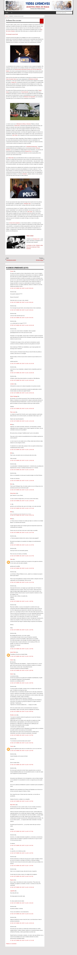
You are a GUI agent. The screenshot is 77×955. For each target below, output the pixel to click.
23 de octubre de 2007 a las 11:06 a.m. (22, 460)
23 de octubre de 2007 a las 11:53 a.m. (22, 489)
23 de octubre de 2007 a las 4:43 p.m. (22, 764)
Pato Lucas (13, 412)
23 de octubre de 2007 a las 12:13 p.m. (22, 544)
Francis (12, 746)
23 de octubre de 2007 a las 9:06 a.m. (22, 302)
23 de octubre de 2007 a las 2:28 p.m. (22, 670)
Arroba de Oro (36, 239)
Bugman (12, 879)
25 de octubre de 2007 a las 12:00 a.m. (22, 923)
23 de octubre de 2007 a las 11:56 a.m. (22, 500)
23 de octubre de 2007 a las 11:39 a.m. (22, 480)
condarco (12, 383)
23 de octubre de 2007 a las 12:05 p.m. (22, 515)
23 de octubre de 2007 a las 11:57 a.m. (22, 508)
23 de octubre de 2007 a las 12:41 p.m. (22, 582)
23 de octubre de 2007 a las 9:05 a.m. (22, 288)
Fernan (12, 271)
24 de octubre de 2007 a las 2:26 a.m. (22, 903)
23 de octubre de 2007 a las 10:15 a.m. (22, 363)
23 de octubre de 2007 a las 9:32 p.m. (22, 876)
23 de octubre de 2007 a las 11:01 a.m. (22, 421)
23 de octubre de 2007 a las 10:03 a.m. (22, 325)
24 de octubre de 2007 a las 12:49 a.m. (22, 887)
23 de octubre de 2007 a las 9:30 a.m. (22, 310)
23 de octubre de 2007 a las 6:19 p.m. (22, 853)
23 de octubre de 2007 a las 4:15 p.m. (22, 750)
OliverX (12, 659)
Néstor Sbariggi (13, 396)
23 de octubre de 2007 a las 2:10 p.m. (22, 648)
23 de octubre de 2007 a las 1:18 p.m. (22, 601)
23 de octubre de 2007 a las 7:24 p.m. (22, 865)
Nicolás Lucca (13, 714)
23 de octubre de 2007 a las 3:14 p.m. (22, 735)
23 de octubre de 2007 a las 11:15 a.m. (22, 469)
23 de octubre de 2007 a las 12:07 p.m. (22, 532)
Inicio (7, 12)
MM (11, 424)
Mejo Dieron (13, 804)
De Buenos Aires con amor (13, 20)
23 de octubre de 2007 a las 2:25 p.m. (22, 656)
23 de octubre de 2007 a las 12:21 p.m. (22, 555)
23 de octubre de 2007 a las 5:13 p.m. (22, 801)
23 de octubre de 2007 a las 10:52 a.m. (22, 380)
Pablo (11, 559)
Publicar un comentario (11, 943)
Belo (11, 484)
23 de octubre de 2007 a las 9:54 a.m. (22, 317)
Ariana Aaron (13, 493)
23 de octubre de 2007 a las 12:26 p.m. (22, 568)
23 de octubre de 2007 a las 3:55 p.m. (22, 742)
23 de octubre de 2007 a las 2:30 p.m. (22, 682)
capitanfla (12, 890)
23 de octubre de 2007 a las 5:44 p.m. (22, 845)
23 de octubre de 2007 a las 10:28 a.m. (22, 372)
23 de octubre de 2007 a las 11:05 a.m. (22, 449)
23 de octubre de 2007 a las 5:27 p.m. (22, 831)
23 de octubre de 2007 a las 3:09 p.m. (22, 711)
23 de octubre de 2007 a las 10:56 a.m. (22, 408)
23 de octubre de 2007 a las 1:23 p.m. (22, 629)
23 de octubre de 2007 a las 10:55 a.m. (22, 392)
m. (11, 504)
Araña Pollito (13, 652)
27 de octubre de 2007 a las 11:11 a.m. (22, 940)
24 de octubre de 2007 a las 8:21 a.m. (22, 913)
